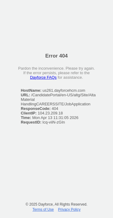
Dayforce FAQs (43, 77)
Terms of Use (43, 209)
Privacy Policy (69, 209)
